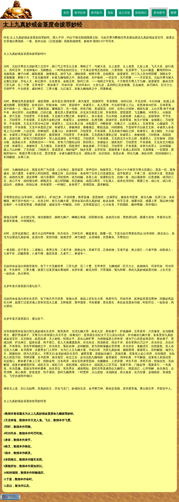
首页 (66, 12)
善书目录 (80, 12)
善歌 (110, 12)
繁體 (173, 12)
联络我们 (141, 12)
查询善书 (159, 12)
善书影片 (96, 12)
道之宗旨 (124, 12)
